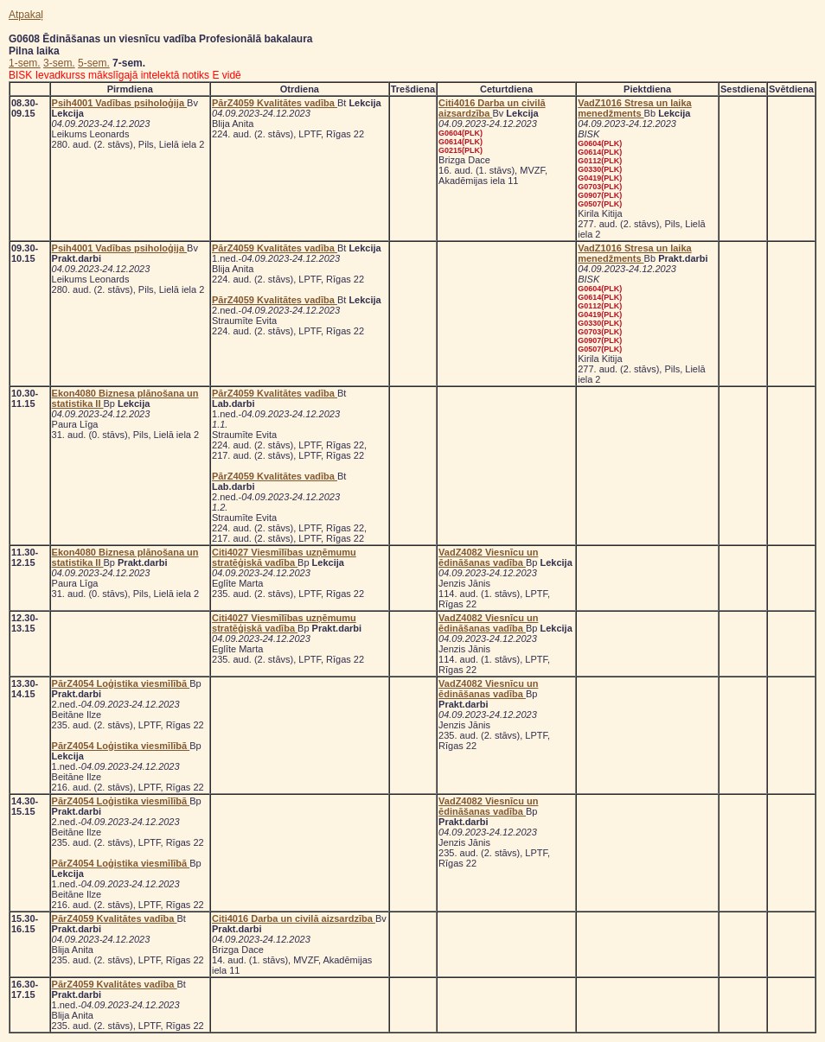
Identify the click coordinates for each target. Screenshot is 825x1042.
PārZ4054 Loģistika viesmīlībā (121, 683)
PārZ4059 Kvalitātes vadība (274, 103)
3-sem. (59, 63)
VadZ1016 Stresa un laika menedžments (634, 108)
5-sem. (94, 63)
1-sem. (25, 63)
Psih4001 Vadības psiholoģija (120, 103)
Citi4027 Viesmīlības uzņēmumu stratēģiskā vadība (284, 557)
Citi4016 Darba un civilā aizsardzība (492, 108)
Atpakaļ (26, 15)
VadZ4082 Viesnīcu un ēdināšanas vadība (488, 557)
